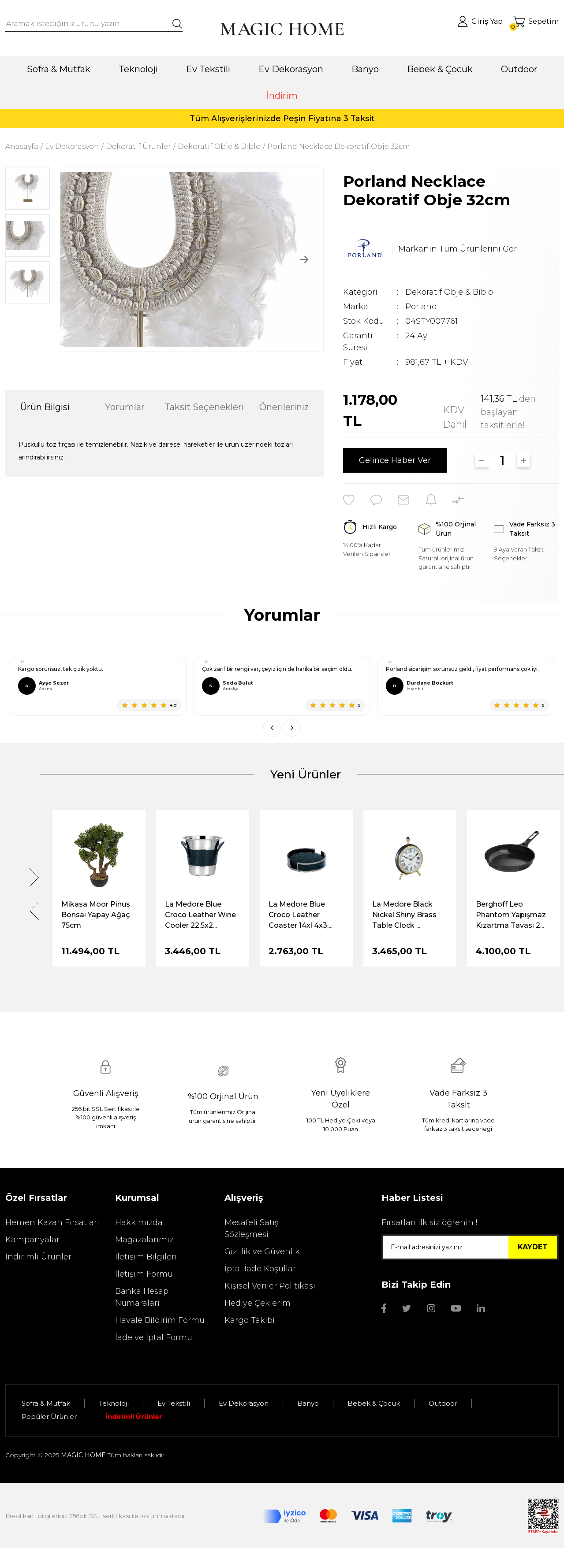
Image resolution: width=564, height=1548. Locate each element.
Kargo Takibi (249, 1320)
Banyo (308, 1403)
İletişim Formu (144, 1274)
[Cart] (536, 21)
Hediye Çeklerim (257, 1303)
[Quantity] (503, 460)
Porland (421, 306)
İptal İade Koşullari (261, 1269)
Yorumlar (125, 407)
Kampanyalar (32, 1239)
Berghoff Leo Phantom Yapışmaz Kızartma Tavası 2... (511, 915)
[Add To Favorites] (349, 500)
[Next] (304, 259)
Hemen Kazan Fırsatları (52, 1222)
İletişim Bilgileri (146, 1257)
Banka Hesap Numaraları (141, 1297)
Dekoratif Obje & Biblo (449, 292)
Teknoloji (114, 1403)
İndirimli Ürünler (38, 1257)
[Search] (94, 24)
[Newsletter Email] (470, 1247)
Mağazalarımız (144, 1239)
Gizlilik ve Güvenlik (262, 1251)
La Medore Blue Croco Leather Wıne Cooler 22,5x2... (200, 915)
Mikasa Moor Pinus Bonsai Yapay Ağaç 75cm (95, 915)
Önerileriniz (284, 407)
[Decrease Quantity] (482, 460)
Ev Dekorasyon (244, 1403)
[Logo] (282, 29)
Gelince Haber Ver (395, 460)
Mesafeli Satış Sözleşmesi (251, 1228)
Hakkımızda (139, 1222)
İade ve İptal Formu (153, 1337)
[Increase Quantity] (523, 460)
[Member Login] (480, 21)
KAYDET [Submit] (533, 1247)
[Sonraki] (292, 728)
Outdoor (443, 1403)
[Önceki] (272, 728)
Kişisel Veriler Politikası (269, 1286)
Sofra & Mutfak (46, 1403)
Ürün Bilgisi (45, 407)
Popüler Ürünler (49, 1416)
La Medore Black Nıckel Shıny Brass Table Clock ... (404, 915)
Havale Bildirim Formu (160, 1320)
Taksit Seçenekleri (204, 407)
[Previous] (79, 259)
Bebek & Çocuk (373, 1403)
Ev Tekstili (173, 1403)
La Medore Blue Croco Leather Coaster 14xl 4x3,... (300, 915)
